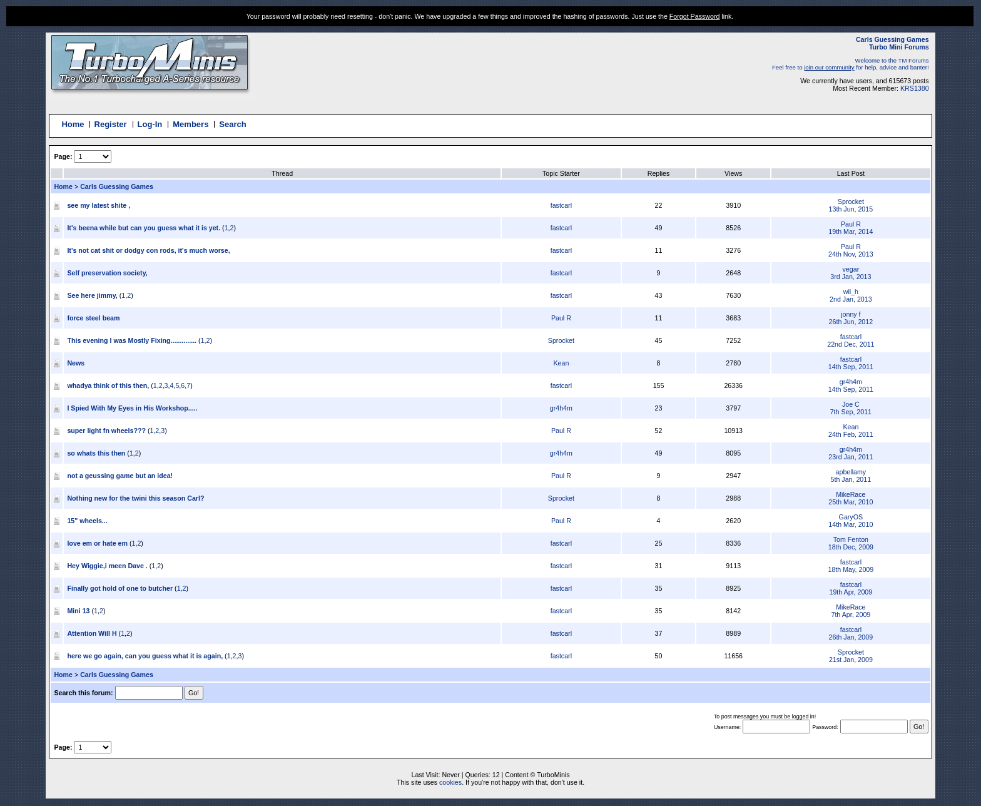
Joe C (851, 404)
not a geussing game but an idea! (120, 475)
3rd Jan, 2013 (850, 276)
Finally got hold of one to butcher (120, 588)
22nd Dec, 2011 (850, 344)
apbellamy (851, 472)
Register (110, 124)
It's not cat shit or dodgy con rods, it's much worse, (148, 250)
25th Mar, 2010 (850, 502)
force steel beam (93, 318)
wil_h (850, 291)
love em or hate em (97, 543)
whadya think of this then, (109, 385)
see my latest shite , (98, 205)
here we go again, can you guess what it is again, (145, 656)
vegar (851, 269)
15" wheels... (87, 520)
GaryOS (851, 517)
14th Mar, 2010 (850, 524)
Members (190, 124)
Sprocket (851, 201)
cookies (450, 782)
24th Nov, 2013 (850, 254)
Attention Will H (91, 633)
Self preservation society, (107, 273)
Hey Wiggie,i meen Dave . (107, 565)
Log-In (150, 124)
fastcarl (561, 205)
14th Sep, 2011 (850, 366)
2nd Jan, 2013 (851, 299)
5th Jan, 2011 (851, 479)
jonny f (850, 314)
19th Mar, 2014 (850, 231)
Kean (561, 363)
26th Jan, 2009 (851, 637)
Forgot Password (694, 16)
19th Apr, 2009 (850, 592)
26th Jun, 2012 (851, 321)
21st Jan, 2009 (851, 659)
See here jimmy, (93, 295)
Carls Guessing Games (116, 186)
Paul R (851, 224)
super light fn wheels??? (107, 430)
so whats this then (96, 453)
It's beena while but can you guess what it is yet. (143, 228)
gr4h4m (851, 381)
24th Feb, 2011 (850, 434)
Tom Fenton (850, 539)
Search (232, 124)
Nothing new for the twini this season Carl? (135, 498)
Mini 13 (78, 611)
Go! (918, 726)
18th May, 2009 (851, 569)
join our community (829, 67)
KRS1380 (914, 88)
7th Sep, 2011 (851, 412)
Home (72, 124)
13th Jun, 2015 (851, 209)
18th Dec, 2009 (850, 547)
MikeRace (850, 494)
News (75, 363)
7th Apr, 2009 (850, 614)
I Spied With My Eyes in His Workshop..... (132, 408)
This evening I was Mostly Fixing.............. (131, 340)
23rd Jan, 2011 (850, 457)
